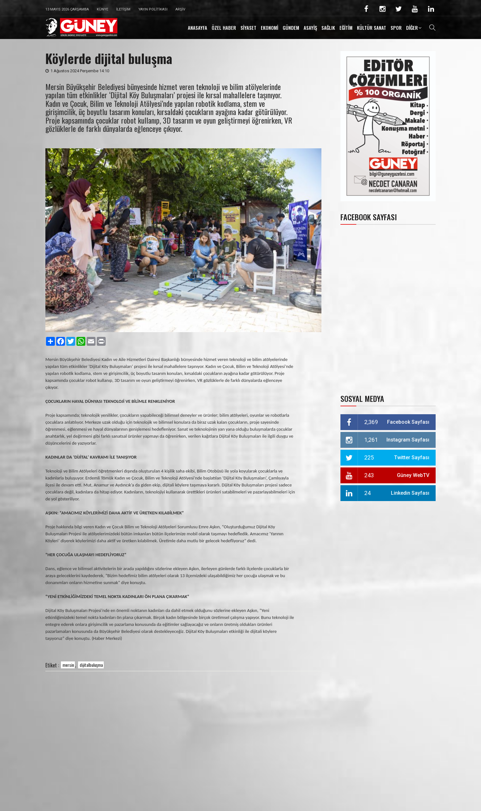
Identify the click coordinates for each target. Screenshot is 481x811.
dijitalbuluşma (91, 664)
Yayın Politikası (153, 9)
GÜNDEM (291, 27)
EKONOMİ (269, 27)
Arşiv (180, 9)
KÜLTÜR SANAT (371, 27)
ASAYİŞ (310, 27)
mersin (68, 664)
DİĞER (412, 27)
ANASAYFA (197, 27)
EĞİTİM (346, 27)
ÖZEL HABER (224, 27)
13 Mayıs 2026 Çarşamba (67, 9)
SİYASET (248, 27)
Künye (102, 9)
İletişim (123, 9)
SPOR (396, 27)
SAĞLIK (328, 27)
